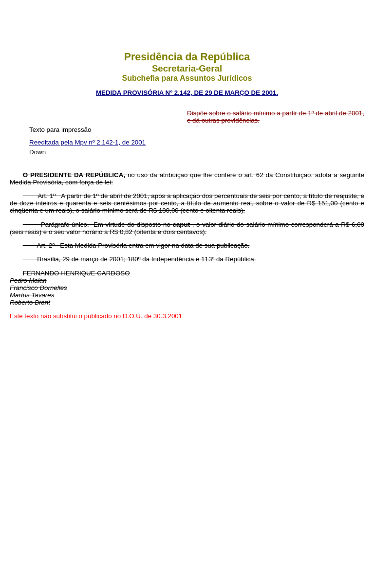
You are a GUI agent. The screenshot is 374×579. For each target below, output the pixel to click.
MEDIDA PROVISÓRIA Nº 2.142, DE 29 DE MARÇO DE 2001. (187, 92)
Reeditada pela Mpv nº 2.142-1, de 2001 (87, 142)
